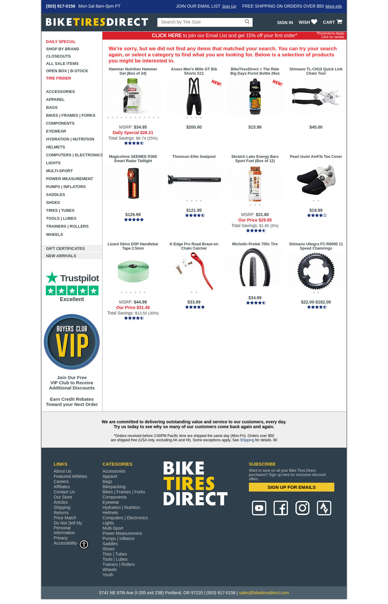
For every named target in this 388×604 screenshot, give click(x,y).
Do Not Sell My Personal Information (68, 528)
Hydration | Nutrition (70, 139)
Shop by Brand (62, 49)
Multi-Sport (59, 171)
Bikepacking (114, 486)
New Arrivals (61, 256)
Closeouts (58, 56)
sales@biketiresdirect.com (264, 592)
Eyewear (56, 131)
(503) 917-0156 (60, 6)
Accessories (60, 91)
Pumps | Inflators (66, 186)
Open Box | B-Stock (67, 71)
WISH (309, 22)
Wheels (54, 234)
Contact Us (64, 491)
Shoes (53, 202)
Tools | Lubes (61, 218)
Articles (61, 502)
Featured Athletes (70, 476)
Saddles (55, 194)
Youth (107, 574)
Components (60, 123)
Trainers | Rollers (67, 226)
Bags (52, 107)
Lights (53, 163)
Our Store (63, 497)
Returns (61, 512)
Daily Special (61, 41)
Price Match (65, 517)
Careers (61, 481)
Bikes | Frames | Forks (70, 115)
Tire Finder (58, 78)
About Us (62, 471)
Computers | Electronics (74, 155)
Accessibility (71, 542)
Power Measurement (69, 178)
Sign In (285, 22)
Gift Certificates (65, 248)
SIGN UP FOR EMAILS (292, 487)
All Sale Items (62, 63)
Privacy (61, 537)
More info (333, 6)
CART (333, 22)
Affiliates (62, 486)
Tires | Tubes (60, 210)
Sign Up (229, 6)
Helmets (55, 147)
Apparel (55, 99)
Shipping (247, 440)
